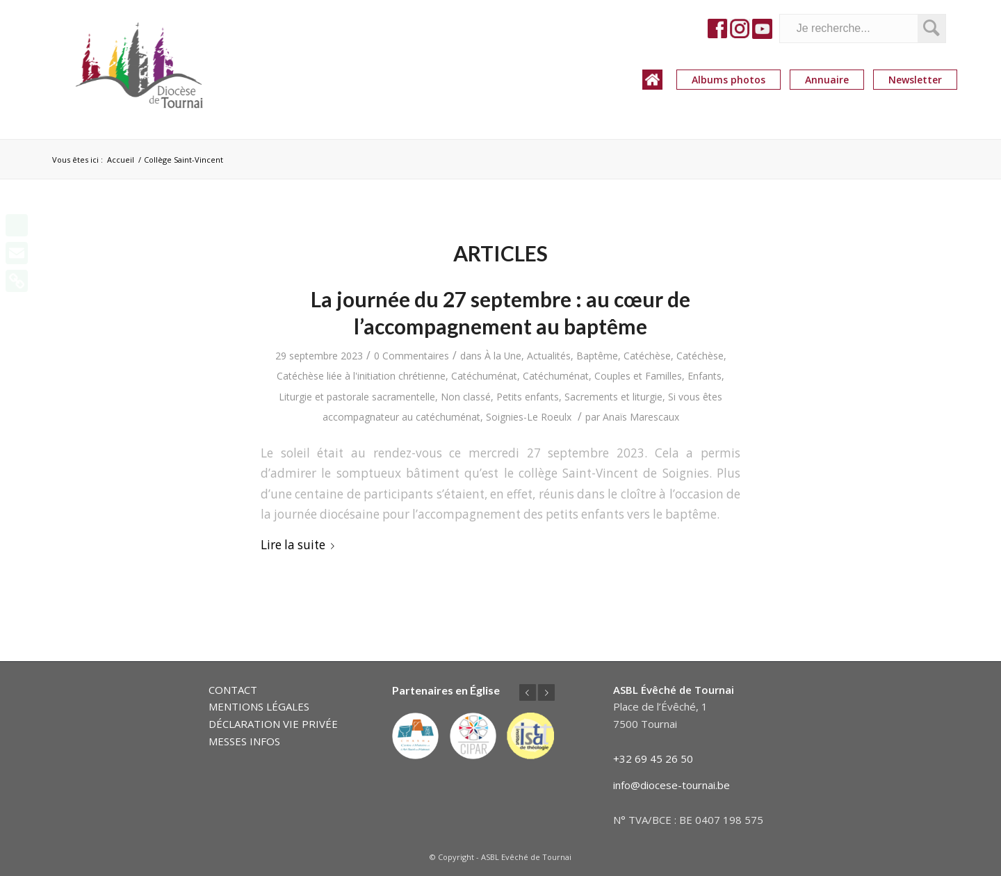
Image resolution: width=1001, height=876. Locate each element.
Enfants (704, 375)
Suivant (546, 692)
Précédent (527, 692)
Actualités (549, 355)
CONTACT (233, 690)
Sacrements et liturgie (613, 396)
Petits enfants (527, 396)
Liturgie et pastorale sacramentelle (357, 396)
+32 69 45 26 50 (653, 758)
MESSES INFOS (244, 741)
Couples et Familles (638, 375)
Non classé (466, 396)
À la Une (503, 355)
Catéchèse (647, 355)
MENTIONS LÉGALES (259, 706)
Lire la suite (300, 545)
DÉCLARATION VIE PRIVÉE (273, 724)
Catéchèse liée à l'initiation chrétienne (361, 375)
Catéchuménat (484, 375)
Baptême (597, 355)
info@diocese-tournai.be (671, 785)
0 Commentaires (411, 355)
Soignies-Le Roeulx (528, 416)
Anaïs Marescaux (641, 416)
